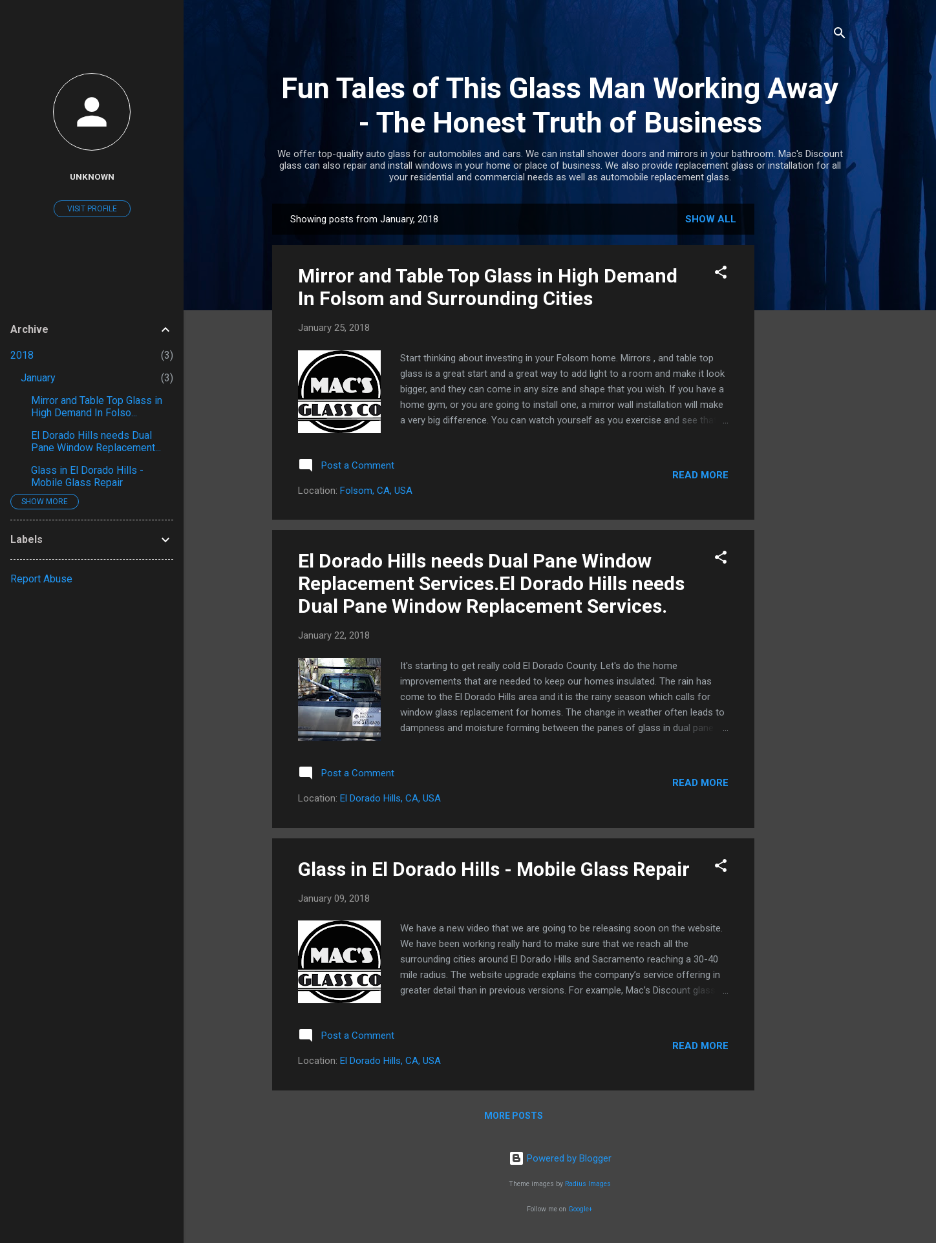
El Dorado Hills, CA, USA (390, 798)
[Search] (839, 35)
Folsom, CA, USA (376, 490)
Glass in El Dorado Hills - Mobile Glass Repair (494, 869)
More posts (513, 1115)
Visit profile (92, 208)
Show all (710, 219)
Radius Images (588, 1184)
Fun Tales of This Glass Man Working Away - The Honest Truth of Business (559, 105)
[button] (721, 274)
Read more (700, 475)
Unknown (92, 176)
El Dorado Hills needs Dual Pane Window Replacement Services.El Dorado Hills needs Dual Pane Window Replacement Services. (491, 583)
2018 (22, 355)
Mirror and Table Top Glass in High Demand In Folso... (96, 406)
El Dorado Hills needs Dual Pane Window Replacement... (96, 441)
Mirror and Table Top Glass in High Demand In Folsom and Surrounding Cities (487, 287)
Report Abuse (41, 579)
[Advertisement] (806, 397)
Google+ (580, 1209)
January (38, 378)
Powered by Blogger (560, 1158)
